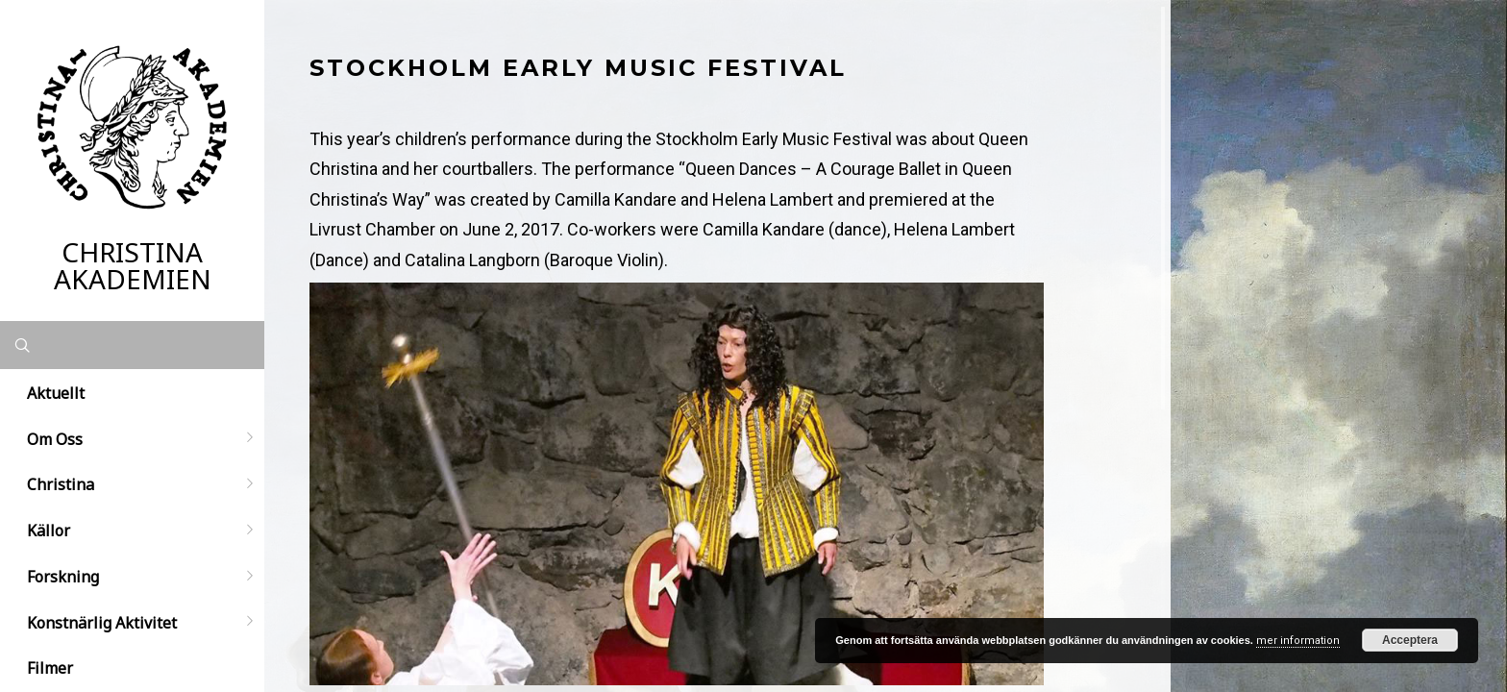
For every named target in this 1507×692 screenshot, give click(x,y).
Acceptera (1410, 640)
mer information (1298, 640)
